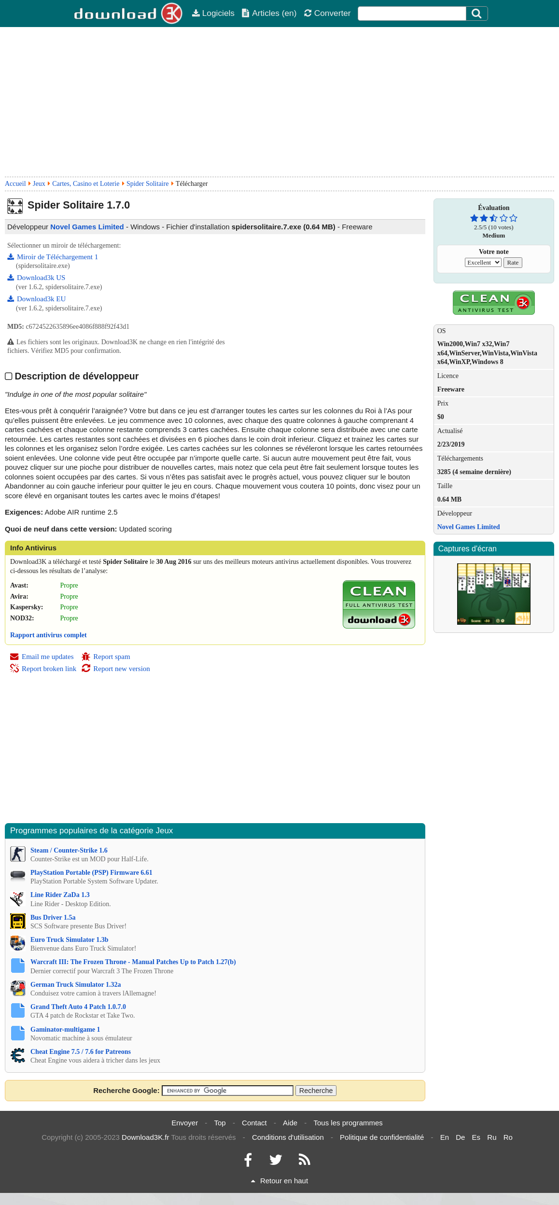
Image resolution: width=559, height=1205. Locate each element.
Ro (508, 1137)
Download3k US (36, 277)
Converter (327, 13)
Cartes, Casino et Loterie (85, 183)
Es (476, 1137)
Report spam (105, 656)
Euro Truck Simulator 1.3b (69, 939)
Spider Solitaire (147, 183)
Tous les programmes (347, 1123)
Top (220, 1123)
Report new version (115, 669)
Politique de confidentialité (382, 1137)
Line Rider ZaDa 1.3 (60, 894)
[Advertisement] (279, 101)
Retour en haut (279, 1181)
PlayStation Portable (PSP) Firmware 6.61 (91, 872)
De (460, 1137)
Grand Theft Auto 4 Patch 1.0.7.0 (78, 1006)
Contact (254, 1123)
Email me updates (41, 656)
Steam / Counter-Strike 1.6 (69, 850)
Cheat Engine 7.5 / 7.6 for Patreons (80, 1051)
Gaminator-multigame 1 (65, 1029)
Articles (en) (268, 13)
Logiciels (213, 13)
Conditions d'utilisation (288, 1137)
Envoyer (184, 1123)
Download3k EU (36, 299)
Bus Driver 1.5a (52, 917)
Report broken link (43, 669)
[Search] (477, 13)
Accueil (15, 183)
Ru (491, 1137)
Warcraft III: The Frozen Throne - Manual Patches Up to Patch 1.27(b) (133, 962)
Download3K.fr (145, 1137)
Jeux (39, 183)
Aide (290, 1123)
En (444, 1137)
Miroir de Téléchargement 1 (52, 257)
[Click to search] (478, 13)
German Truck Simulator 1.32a (75, 984)
